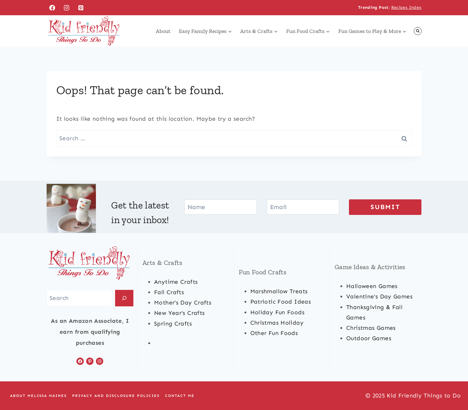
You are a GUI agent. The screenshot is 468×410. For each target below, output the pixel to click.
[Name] (220, 207)
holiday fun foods (277, 312)
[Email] (303, 207)
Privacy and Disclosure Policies (116, 396)
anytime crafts (176, 281)
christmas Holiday (277, 322)
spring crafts (173, 323)
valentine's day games (379, 296)
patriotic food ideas (280, 301)
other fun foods (274, 333)
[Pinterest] (80, 7)
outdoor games (368, 338)
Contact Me (180, 396)
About (163, 31)
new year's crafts (179, 313)
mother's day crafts (182, 302)
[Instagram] (66, 7)
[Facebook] (52, 7)
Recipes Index (406, 7)
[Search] (124, 298)
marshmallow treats (279, 291)
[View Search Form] (418, 31)
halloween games (372, 286)
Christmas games (371, 327)
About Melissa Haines (38, 396)
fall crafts (169, 292)
